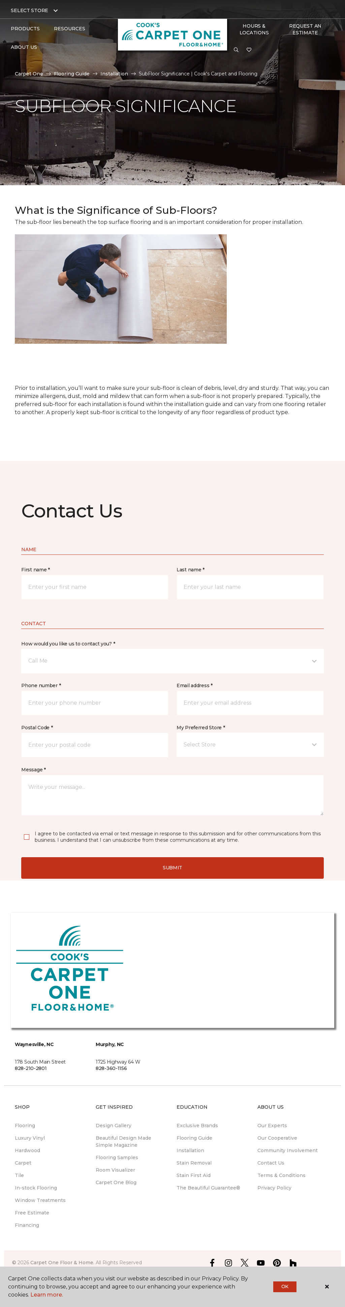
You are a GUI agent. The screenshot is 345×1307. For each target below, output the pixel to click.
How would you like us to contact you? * (68, 643)
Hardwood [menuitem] (27, 1150)
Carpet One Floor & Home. (62, 1263)
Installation (114, 74)
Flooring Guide (72, 74)
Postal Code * (37, 727)
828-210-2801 (31, 1068)
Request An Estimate (305, 29)
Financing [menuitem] (27, 1225)
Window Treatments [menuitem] (40, 1200)
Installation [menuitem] (190, 1150)
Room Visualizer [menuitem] (115, 1170)
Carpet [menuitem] (23, 1163)
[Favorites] (249, 50)
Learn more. (46, 1295)
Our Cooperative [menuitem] (277, 1138)
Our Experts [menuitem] (272, 1125)
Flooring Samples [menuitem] (117, 1157)
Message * (33, 769)
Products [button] (25, 29)
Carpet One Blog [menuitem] (116, 1182)
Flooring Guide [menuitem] (194, 1138)
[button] (236, 50)
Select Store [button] (29, 10)
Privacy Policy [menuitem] (274, 1188)
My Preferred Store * (201, 727)
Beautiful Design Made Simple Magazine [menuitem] (123, 1141)
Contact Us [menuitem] (270, 1163)
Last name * (191, 569)
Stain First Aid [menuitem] (194, 1175)
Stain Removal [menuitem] (194, 1163)
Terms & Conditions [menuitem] (281, 1175)
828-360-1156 (111, 1068)
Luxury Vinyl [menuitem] (30, 1138)
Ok (284, 1286)
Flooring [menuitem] (25, 1125)
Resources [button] (69, 29)
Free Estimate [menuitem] (32, 1213)
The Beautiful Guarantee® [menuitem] (208, 1188)
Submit (172, 868)
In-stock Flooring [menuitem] (36, 1188)
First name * (35, 569)
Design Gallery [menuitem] (113, 1125)
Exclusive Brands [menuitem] (197, 1125)
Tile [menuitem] (19, 1175)
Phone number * (41, 685)
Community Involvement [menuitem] (287, 1150)
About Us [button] (24, 47)
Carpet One (29, 74)
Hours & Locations (254, 29)
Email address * (195, 685)
